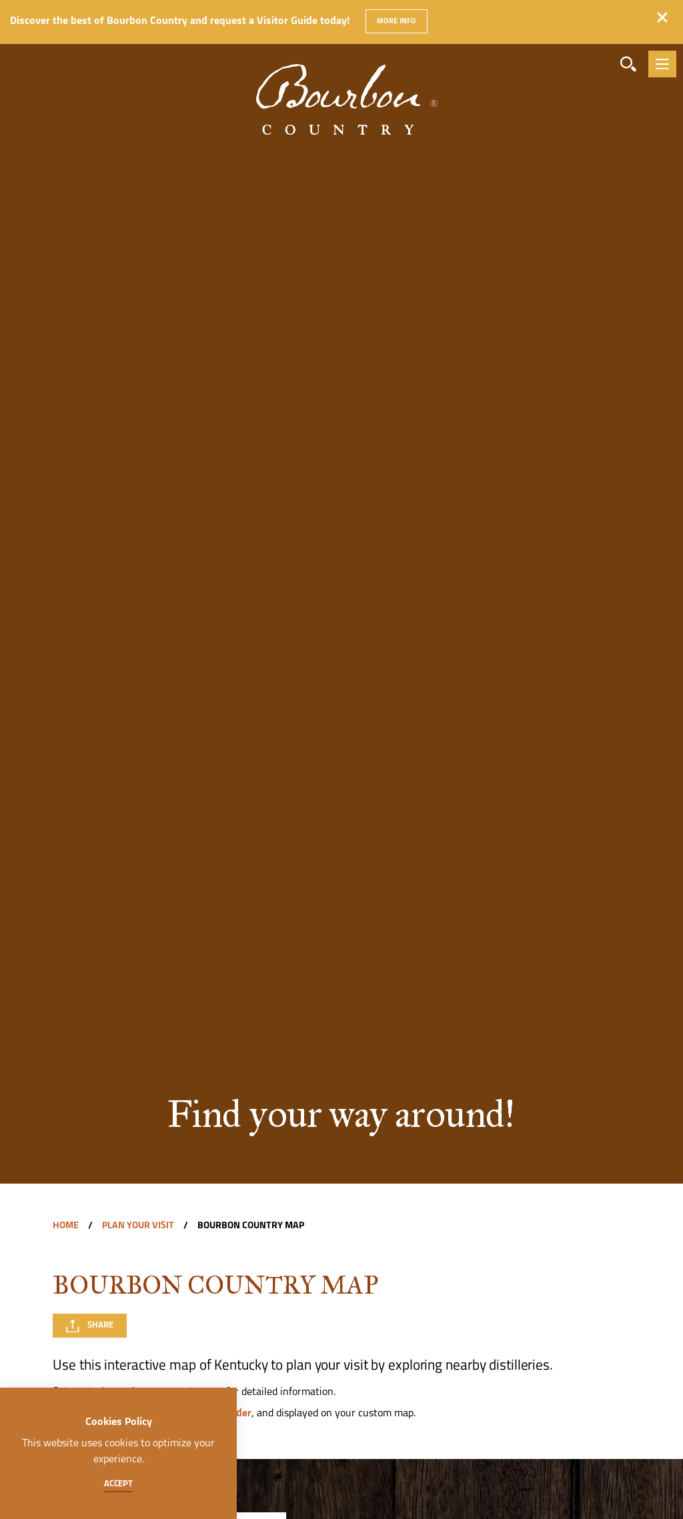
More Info (396, 21)
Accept (118, 1484)
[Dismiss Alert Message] (662, 17)
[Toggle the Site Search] (628, 64)
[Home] (341, 79)
